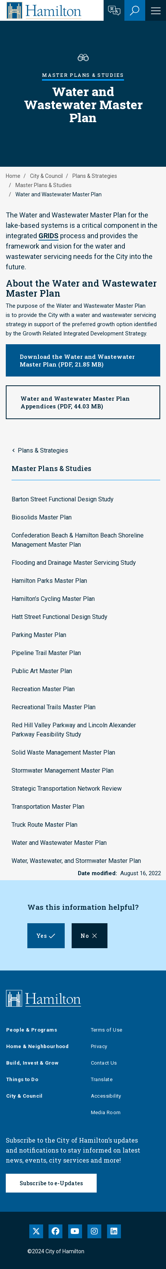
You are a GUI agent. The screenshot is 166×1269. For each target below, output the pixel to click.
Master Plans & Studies (43, 185)
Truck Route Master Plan (44, 824)
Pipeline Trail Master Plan (46, 653)
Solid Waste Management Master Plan (63, 752)
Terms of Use (106, 1030)
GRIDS (49, 236)
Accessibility (106, 1096)
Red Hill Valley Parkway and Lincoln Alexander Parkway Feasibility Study (74, 730)
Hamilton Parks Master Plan (49, 580)
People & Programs (31, 1030)
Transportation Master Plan (48, 806)
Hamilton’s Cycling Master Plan (53, 598)
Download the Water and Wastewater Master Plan (77, 360)
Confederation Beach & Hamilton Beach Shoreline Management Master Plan (78, 540)
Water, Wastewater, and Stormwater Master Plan (76, 860)
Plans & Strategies (94, 176)
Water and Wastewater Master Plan (59, 842)
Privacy (99, 1046)
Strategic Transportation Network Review (67, 788)
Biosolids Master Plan (42, 517)
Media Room (106, 1112)
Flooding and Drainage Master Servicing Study (74, 562)
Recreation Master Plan (43, 689)
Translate (102, 1079)
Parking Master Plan (39, 635)
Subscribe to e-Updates (51, 1183)
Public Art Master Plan (42, 671)
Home (13, 176)
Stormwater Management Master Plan (63, 770)
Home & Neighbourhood (37, 1046)
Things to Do (22, 1079)
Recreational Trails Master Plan (54, 707)
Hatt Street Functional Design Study (59, 616)
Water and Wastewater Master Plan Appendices (75, 402)
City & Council (46, 176)
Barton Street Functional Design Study (63, 499)
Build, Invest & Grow (32, 1063)
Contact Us (104, 1063)
